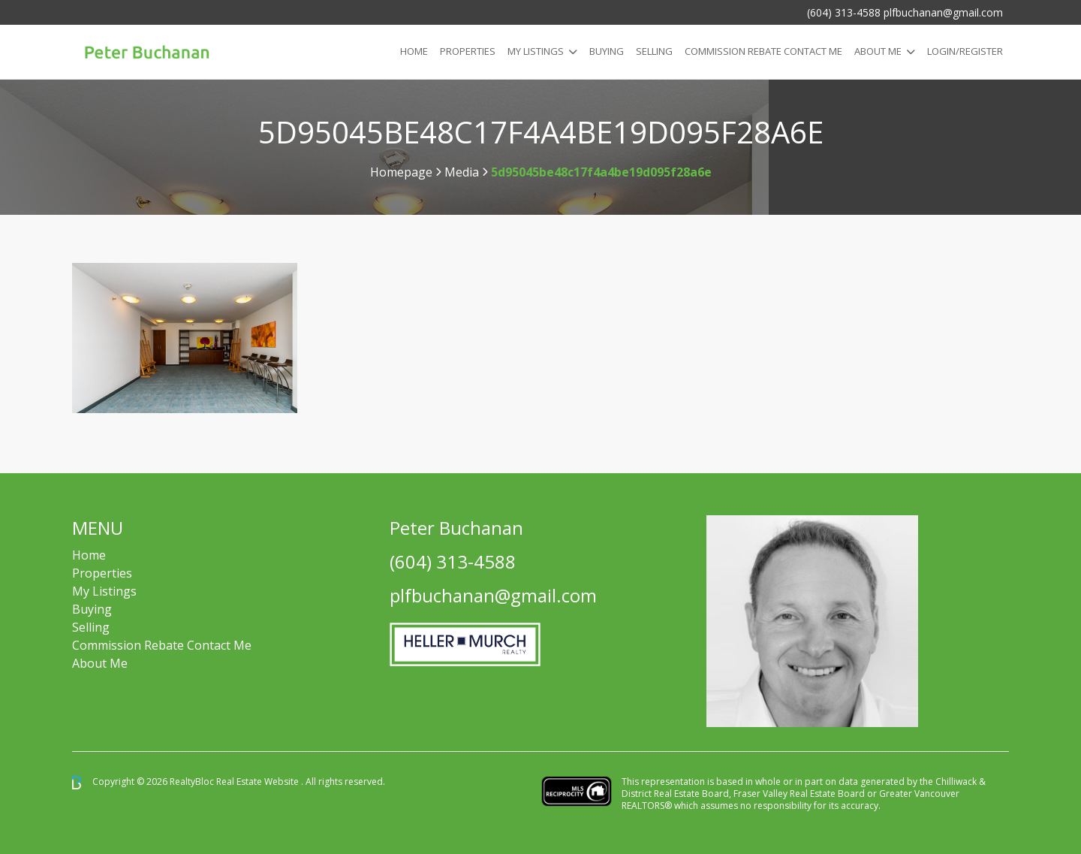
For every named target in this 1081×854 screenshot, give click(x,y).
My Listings (535, 51)
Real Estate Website (258, 781)
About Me (878, 51)
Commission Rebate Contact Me (161, 645)
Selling (654, 51)
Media (461, 172)
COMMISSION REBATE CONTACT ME (763, 51)
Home (414, 51)
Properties (467, 51)
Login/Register (965, 51)
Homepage (401, 172)
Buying (606, 51)
